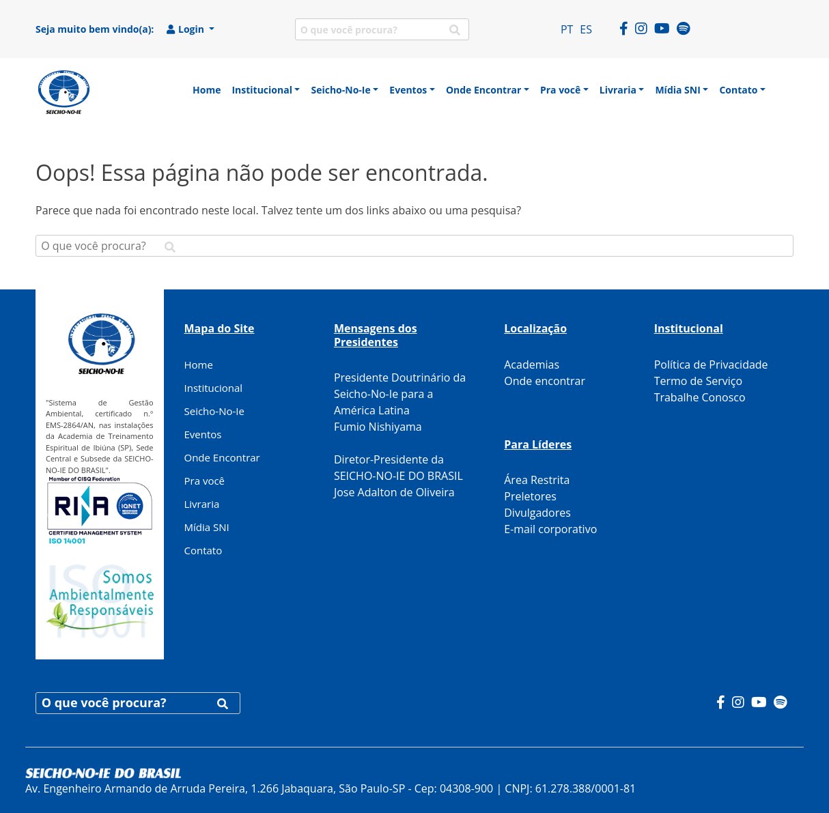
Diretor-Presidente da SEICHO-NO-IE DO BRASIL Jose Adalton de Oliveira (398, 476)
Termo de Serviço (698, 380)
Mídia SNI (206, 527)
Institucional (213, 388)
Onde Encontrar (222, 457)
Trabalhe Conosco (700, 397)
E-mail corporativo (550, 529)
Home (198, 364)
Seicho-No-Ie (214, 411)
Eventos (203, 434)
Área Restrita (537, 479)
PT (567, 29)
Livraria (202, 504)
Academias (531, 364)
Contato (203, 550)
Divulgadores (537, 512)
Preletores (530, 496)
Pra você (204, 480)
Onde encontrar (544, 380)
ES (586, 29)
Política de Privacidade (711, 364)
